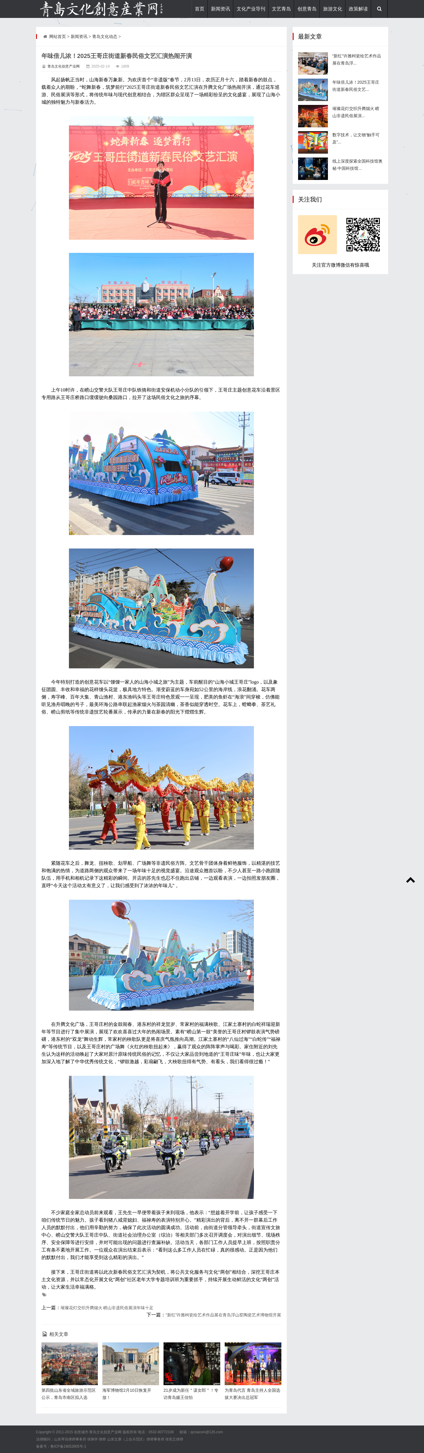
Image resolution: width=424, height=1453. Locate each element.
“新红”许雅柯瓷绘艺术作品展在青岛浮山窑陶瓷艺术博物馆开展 (223, 1315)
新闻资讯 (220, 8)
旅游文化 (332, 8)
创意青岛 (307, 8)
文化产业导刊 (251, 8)
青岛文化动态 (104, 36)
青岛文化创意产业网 (63, 66)
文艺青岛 (281, 8)
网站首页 (57, 36)
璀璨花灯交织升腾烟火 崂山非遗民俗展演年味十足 (107, 1307)
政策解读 (358, 8)
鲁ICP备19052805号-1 (68, 1446)
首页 (199, 8)
